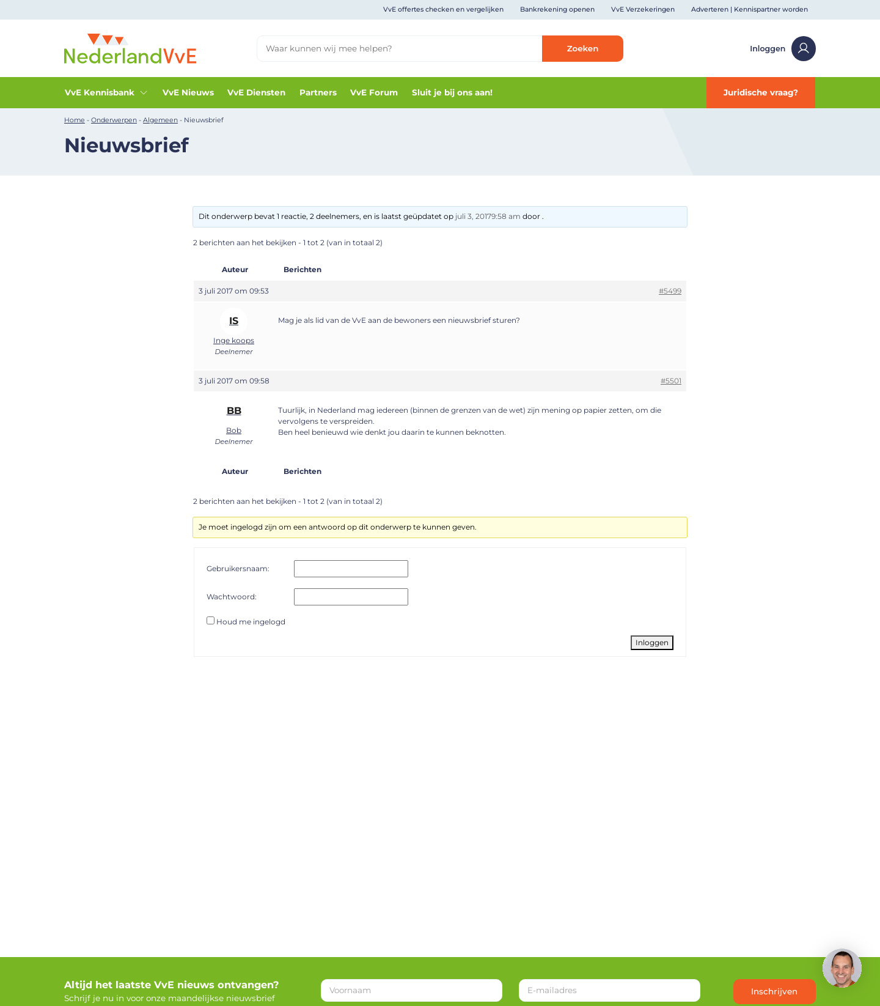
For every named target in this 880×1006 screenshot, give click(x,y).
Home (74, 120)
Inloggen (783, 48)
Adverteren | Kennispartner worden (749, 9)
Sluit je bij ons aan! (452, 92)
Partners (318, 92)
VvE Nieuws (188, 92)
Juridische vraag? (761, 92)
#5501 (671, 380)
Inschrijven (774, 991)
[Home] (130, 48)
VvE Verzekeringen (643, 9)
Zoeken (583, 48)
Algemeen (160, 120)
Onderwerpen (114, 120)
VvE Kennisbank (106, 92)
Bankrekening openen (557, 9)
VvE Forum (374, 92)
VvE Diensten (256, 92)
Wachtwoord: (232, 596)
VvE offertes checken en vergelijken (443, 9)
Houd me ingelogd (250, 621)
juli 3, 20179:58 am (488, 216)
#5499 (670, 290)
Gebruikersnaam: (238, 568)
